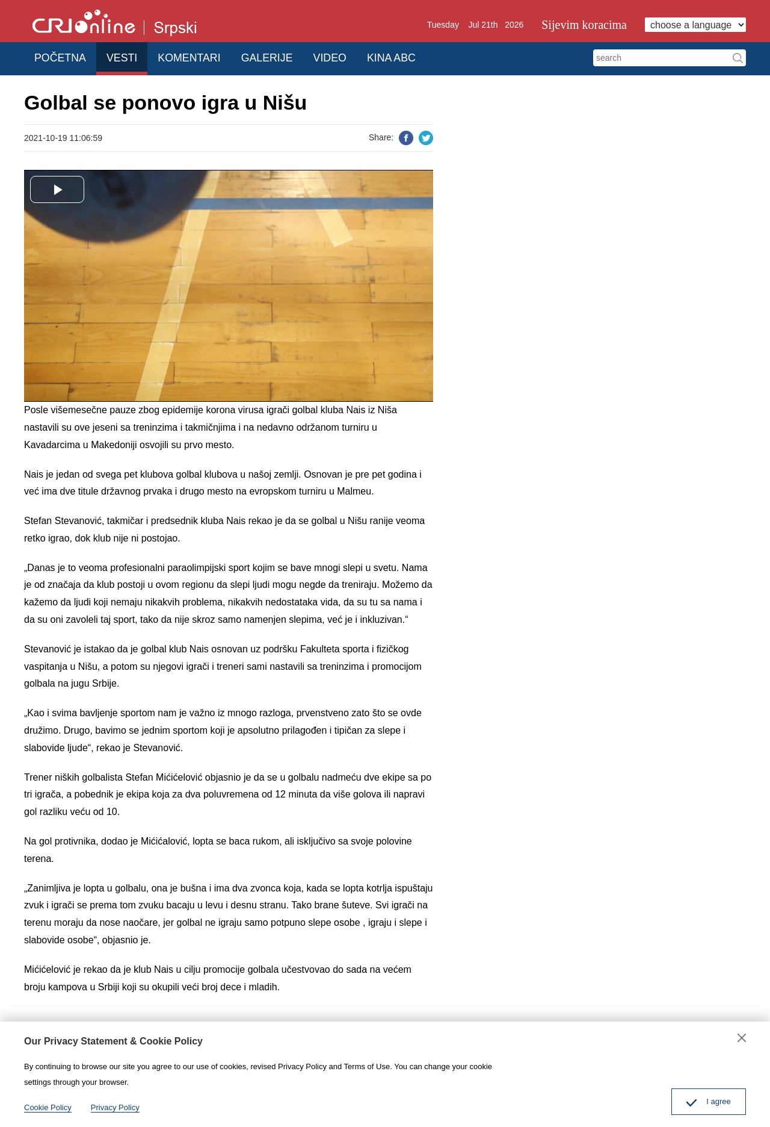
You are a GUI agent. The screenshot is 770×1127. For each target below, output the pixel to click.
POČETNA (62, 57)
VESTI (129, 57)
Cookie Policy (48, 1107)
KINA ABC (419, 57)
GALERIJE (283, 57)
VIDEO (352, 57)
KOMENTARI (202, 57)
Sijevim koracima (584, 24)
